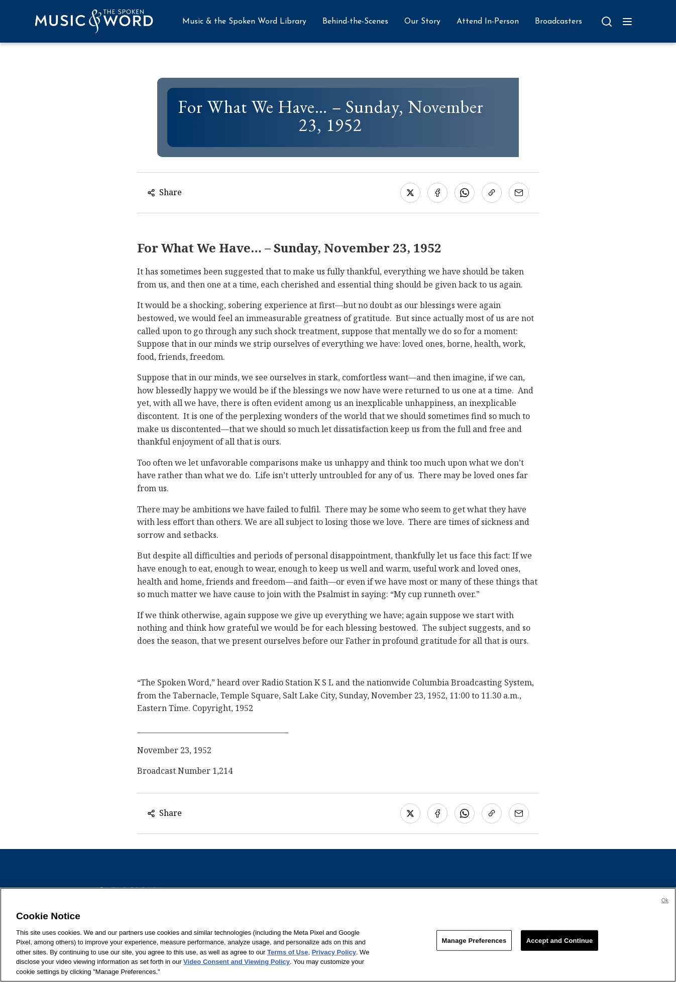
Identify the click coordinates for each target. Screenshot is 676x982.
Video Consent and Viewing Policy (236, 966)
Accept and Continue (559, 944)
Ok (664, 905)
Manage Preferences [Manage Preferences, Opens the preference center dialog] (474, 944)
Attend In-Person (488, 22)
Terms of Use (287, 956)
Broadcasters (558, 22)
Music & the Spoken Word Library (244, 22)
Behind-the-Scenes (355, 22)
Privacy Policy (334, 956)
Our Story (422, 22)
